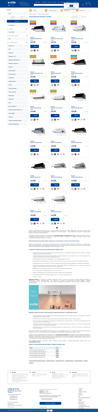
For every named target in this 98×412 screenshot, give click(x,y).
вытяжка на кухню (60, 360)
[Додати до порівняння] (44, 46)
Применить (17, 21)
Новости (80, 399)
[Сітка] (88, 16)
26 (86, 16)
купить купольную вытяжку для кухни (37, 360)
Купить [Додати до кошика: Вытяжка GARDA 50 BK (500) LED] (75, 150)
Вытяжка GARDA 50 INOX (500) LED (38, 353)
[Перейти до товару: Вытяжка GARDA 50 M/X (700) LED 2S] (59, 28)
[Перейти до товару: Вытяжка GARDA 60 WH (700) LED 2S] (59, 97)
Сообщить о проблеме (50, 403)
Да (47, 410)
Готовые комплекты (82, 391)
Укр (75, 2)
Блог (79, 396)
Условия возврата (82, 405)
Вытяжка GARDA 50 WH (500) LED (37, 357)
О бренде (81, 388)
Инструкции (81, 403)
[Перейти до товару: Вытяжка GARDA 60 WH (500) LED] (38, 97)
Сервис (80, 400)
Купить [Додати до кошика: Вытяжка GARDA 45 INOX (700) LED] (34, 150)
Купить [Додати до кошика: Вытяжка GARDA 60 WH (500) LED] (34, 115)
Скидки (80, 390)
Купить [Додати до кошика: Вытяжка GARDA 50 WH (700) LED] (55, 219)
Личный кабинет (86, 3)
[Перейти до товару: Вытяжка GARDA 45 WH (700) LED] (59, 132)
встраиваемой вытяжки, (53, 244)
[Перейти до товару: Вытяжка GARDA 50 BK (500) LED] (79, 132)
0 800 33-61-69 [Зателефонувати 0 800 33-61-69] (11, 403)
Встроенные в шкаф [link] (13, 35)
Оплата (80, 393)
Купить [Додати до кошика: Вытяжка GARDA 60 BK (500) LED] (55, 81)
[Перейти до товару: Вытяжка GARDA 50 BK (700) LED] (38, 167)
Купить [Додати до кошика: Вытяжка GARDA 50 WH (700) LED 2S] (75, 46)
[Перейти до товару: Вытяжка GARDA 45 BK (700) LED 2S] (79, 97)
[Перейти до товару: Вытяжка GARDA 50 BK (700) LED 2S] (38, 28)
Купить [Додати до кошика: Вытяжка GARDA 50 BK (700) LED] (34, 185)
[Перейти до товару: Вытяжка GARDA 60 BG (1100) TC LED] (38, 63)
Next (45, 28)
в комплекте (45, 340)
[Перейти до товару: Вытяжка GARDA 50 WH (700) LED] (59, 201)
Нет (51, 410)
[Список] (89, 16)
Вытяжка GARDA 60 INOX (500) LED (38, 355)
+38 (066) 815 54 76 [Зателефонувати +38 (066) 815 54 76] (12, 399)
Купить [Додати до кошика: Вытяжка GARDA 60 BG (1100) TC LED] (34, 81)
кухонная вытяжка (78, 360)
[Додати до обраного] (46, 46)
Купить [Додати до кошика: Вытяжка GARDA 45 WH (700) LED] (55, 150)
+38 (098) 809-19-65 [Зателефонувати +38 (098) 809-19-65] (13, 396)
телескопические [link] (13, 42)
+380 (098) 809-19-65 (25, 4)
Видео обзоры (81, 402)
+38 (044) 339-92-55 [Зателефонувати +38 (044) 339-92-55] (13, 397)
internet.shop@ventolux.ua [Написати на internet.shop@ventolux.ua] (46, 399)
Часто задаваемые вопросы (84, 397)
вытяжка (85, 360)
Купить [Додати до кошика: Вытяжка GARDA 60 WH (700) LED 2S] (55, 115)
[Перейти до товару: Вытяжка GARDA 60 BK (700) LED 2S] (79, 63)
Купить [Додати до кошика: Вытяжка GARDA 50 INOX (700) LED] (75, 185)
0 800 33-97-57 (23, 2)
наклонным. (72, 279)
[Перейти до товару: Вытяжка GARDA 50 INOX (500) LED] (59, 167)
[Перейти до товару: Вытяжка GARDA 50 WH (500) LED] (38, 201)
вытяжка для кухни (50, 360)
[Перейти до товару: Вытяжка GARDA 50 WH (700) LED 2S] (79, 28)
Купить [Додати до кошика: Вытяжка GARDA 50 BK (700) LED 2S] (34, 46)
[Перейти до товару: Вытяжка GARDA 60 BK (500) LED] (59, 63)
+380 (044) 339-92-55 (25, 5)
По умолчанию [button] (74, 16)
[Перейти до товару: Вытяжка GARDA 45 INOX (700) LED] (38, 132)
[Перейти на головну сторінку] (12, 3)
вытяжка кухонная (69, 360)
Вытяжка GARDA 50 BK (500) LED (37, 350)
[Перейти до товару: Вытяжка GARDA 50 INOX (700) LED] (79, 167)
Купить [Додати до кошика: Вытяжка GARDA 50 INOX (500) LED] (55, 185)
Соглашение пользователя (84, 406)
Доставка (80, 394)
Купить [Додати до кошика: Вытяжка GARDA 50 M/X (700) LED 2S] (55, 46)
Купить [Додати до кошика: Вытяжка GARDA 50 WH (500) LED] (34, 219)
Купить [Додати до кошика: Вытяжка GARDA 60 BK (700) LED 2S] (75, 81)
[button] (11, 5)
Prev (32, 28)
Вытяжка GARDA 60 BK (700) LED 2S (38, 351)
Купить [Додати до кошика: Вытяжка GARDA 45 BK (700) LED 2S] (75, 115)
